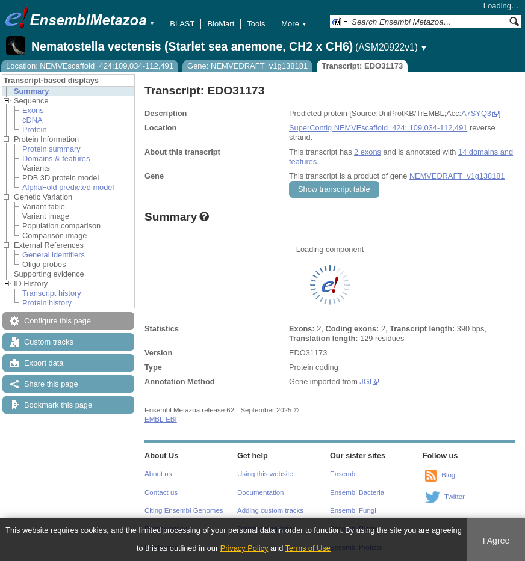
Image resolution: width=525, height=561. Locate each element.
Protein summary (51, 148)
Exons (33, 110)
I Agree (496, 540)
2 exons (367, 151)
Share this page (51, 383)
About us (158, 473)
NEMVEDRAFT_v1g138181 (457, 175)
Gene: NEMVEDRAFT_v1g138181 (247, 65)
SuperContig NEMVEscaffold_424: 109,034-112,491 (378, 127)
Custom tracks (48, 341)
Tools (256, 23)
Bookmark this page (58, 404)
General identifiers (53, 254)
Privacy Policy (244, 548)
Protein (34, 129)
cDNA (32, 119)
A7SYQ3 (476, 113)
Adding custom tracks (270, 510)
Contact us (161, 492)
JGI (365, 381)
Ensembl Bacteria (357, 492)
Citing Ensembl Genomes (183, 510)
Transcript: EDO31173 (362, 65)
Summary (31, 91)
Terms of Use (308, 548)
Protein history (47, 302)
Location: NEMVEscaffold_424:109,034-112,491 (89, 65)
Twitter (454, 496)
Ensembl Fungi (353, 510)
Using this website (265, 473)
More (293, 23)
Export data (43, 362)
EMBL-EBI (160, 419)
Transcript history (51, 293)
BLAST (182, 23)
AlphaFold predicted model (68, 187)
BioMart (220, 23)
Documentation (260, 492)
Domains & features (56, 158)
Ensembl (343, 473)
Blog (448, 475)
